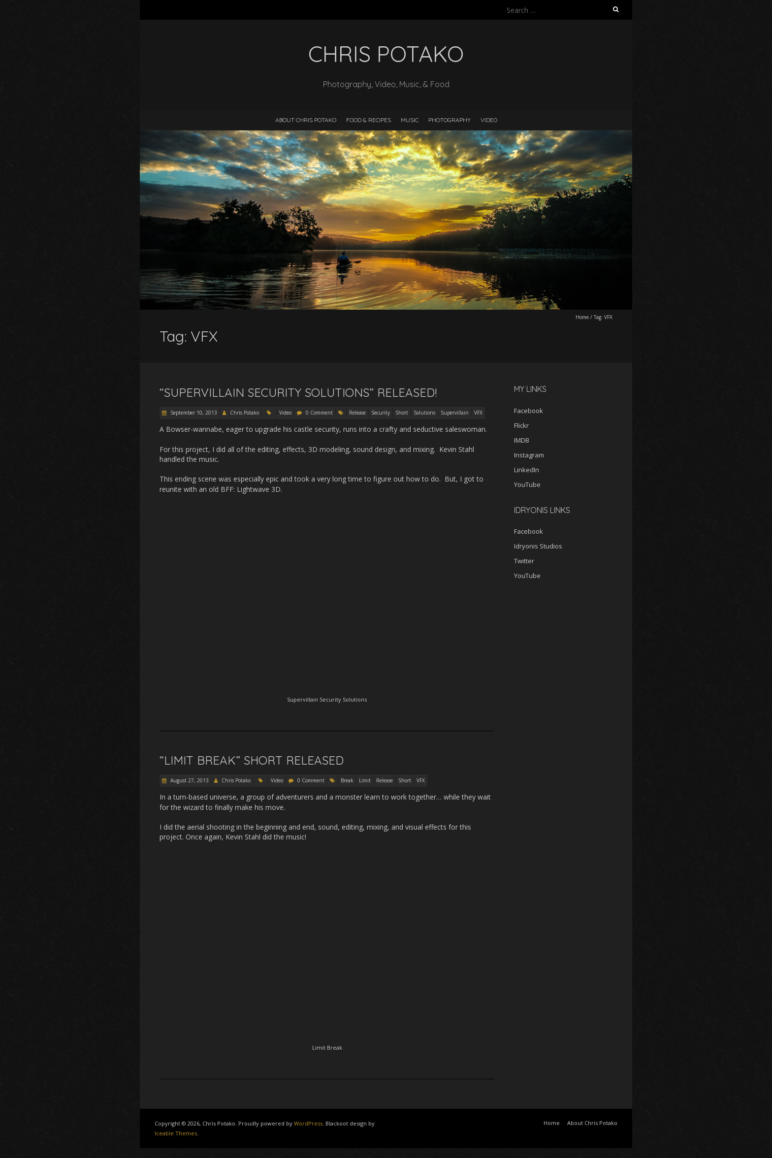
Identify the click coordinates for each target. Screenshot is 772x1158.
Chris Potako (244, 412)
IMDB (521, 440)
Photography (449, 120)
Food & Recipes (368, 120)
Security (380, 412)
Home (582, 317)
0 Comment (319, 412)
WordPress (308, 1123)
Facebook (528, 410)
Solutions (424, 412)
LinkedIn (526, 469)
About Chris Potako (305, 120)
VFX (478, 412)
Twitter (524, 560)
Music (409, 120)
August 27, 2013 (189, 780)
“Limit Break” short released (252, 760)
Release (357, 412)
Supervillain (455, 412)
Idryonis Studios (538, 546)
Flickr (521, 425)
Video (489, 120)
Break (347, 780)
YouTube (527, 484)
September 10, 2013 (193, 412)
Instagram (529, 454)
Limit (365, 780)
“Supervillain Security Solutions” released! (298, 392)
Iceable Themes (176, 1133)
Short (401, 412)
